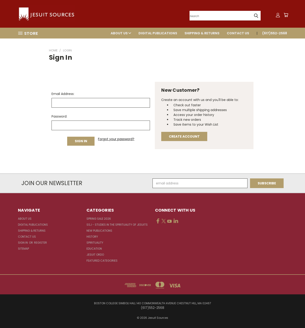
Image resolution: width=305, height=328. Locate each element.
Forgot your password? (116, 139)
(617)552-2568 (274, 33)
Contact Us (238, 33)
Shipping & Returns (201, 33)
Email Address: (63, 94)
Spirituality (94, 243)
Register (40, 243)
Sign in (23, 243)
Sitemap (23, 249)
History (92, 237)
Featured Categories (102, 261)
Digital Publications (157, 33)
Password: (59, 116)
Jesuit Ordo (95, 255)
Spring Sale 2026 (98, 219)
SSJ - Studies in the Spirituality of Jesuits (117, 225)
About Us (121, 33)
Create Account (184, 136)
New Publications (99, 231)
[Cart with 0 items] (286, 15)
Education (94, 249)
